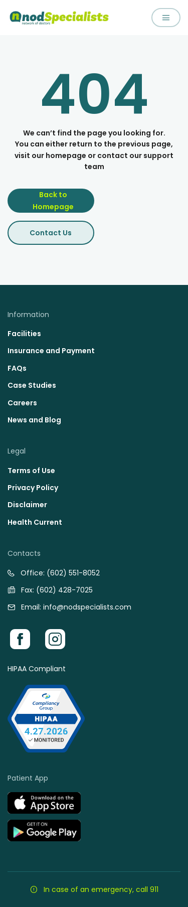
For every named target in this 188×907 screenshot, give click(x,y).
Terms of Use (31, 471)
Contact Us (51, 233)
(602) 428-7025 (64, 590)
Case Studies (32, 385)
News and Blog (34, 420)
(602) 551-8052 (73, 573)
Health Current (35, 522)
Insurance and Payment (51, 351)
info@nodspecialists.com (87, 607)
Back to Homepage (53, 201)
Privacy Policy (33, 488)
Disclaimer (27, 505)
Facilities (24, 334)
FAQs (17, 368)
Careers (22, 403)
